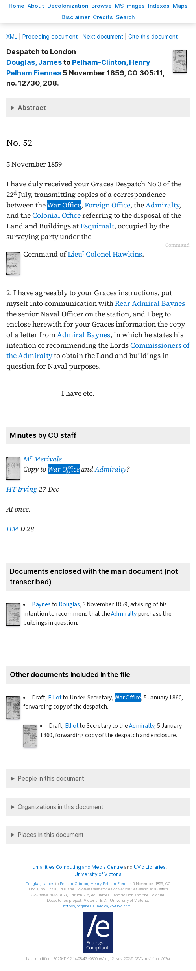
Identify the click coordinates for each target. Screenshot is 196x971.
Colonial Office (56, 215)
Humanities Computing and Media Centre (76, 867)
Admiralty (162, 205)
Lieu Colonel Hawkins (105, 254)
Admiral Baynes (83, 335)
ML (11, 36)
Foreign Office (107, 205)
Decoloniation (67, 5)
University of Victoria (98, 874)
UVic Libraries (150, 867)
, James (34, 62)
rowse (101, 5)
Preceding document (50, 36)
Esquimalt (97, 226)
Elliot (55, 697)
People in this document (51, 778)
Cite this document (153, 36)
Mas (180, 5)
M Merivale (42, 459)
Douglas (69, 604)
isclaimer (75, 17)
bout (36, 5)
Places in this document (51, 835)
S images (130, 5)
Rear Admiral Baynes (150, 303)
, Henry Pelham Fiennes (95, 883)
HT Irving (21, 489)
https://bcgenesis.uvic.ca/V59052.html (97, 906)
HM (12, 529)
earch (125, 17)
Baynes (41, 604)
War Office (64, 205)
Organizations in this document (61, 807)
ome (16, 5)
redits (103, 17)
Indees (159, 5)
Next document (103, 36)
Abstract (32, 108)
